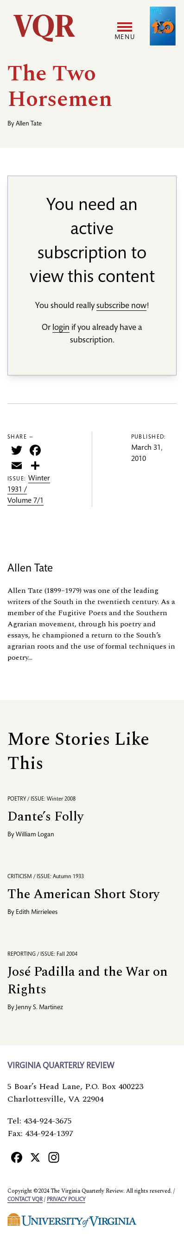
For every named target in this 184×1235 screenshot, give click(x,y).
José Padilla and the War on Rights (87, 980)
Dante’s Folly (45, 817)
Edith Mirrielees (36, 912)
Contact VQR (25, 1199)
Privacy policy (66, 1199)
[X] (35, 1157)
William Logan (35, 835)
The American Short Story (83, 894)
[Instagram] (53, 1157)
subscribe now (121, 306)
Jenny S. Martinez (39, 1008)
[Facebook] (16, 1157)
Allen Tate (29, 124)
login (61, 328)
